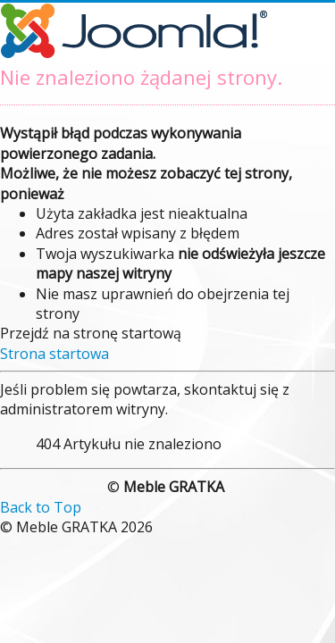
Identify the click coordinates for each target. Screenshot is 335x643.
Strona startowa (54, 353)
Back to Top (40, 507)
